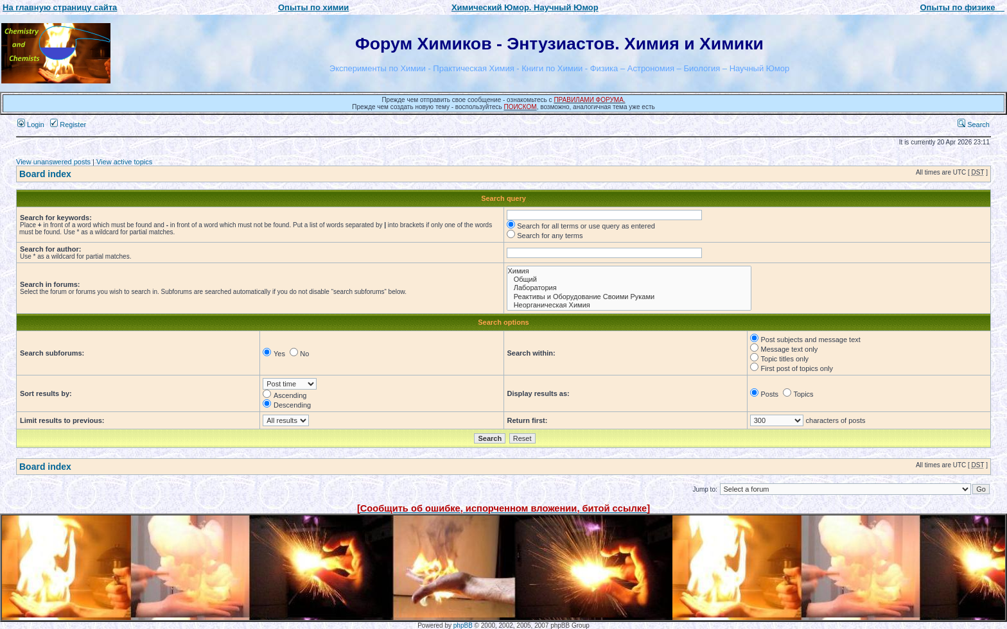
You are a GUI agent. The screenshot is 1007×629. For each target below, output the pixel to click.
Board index (45, 174)
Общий (629, 279)
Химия (629, 271)
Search (974, 124)
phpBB (463, 625)
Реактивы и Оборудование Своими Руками (629, 297)
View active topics (124, 162)
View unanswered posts (53, 162)
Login (30, 124)
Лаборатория (629, 288)
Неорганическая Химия (629, 305)
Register (68, 124)
